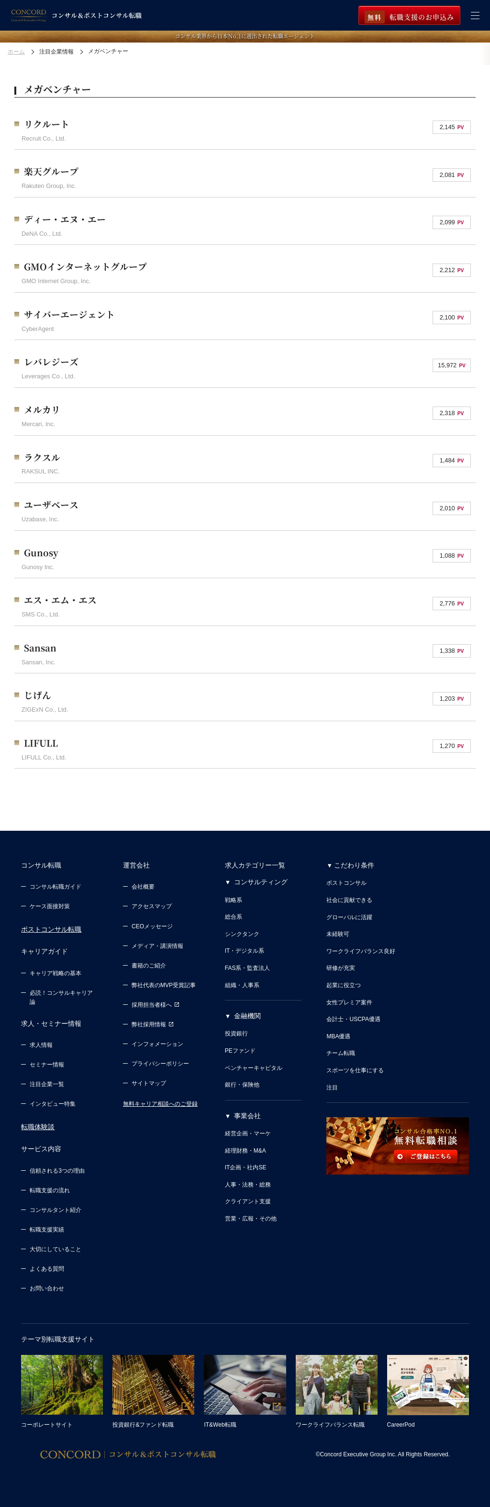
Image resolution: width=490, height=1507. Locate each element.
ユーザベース (51, 504)
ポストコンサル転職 (51, 929)
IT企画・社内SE (246, 1167)
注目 (332, 1087)
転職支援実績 (47, 1229)
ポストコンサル (346, 883)
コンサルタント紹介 (55, 1210)
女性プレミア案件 (349, 1002)
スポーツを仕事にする (355, 1070)
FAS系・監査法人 (247, 968)
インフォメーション (157, 1044)
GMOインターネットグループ (85, 266)
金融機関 (247, 1016)
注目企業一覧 (47, 1084)
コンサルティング (261, 882)
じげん (37, 694)
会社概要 (143, 886)
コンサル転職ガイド (55, 886)
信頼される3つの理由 (57, 1170)
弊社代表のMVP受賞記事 (164, 985)
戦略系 (233, 900)
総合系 (233, 916)
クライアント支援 (248, 1201)
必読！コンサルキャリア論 (61, 997)
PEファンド (240, 1050)
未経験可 (337, 934)
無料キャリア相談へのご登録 (160, 1103)
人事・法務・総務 (248, 1184)
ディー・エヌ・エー (65, 218)
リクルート (46, 123)
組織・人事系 (242, 985)
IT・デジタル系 (245, 950)
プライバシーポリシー (160, 1063)
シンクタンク (242, 934)
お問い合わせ (47, 1288)
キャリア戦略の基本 (55, 973)
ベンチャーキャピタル (253, 1068)
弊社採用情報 (153, 1024)
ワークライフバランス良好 (360, 951)
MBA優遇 (338, 1036)
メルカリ (42, 409)
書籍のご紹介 (149, 965)
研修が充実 (340, 968)
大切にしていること (55, 1249)
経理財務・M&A (245, 1150)
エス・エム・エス (60, 599)
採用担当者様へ (155, 1004)
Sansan (40, 647)
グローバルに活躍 (349, 917)
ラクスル (42, 457)
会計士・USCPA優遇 (353, 1019)
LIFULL (41, 742)
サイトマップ (149, 1083)
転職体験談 (38, 1127)
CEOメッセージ (152, 926)
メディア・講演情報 (157, 946)
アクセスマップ (152, 906)
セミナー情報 (47, 1064)
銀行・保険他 (242, 1084)
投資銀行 (236, 1033)
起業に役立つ (343, 985)
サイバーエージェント (69, 314)
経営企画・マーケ (248, 1133)
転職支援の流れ (50, 1190)
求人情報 (41, 1045)
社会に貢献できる (349, 900)
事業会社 (247, 1116)
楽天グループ (51, 171)
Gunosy (41, 552)
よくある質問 (47, 1268)
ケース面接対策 (50, 906)
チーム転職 (340, 1053)
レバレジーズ (51, 361)
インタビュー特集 (53, 1103)
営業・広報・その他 (251, 1218)
